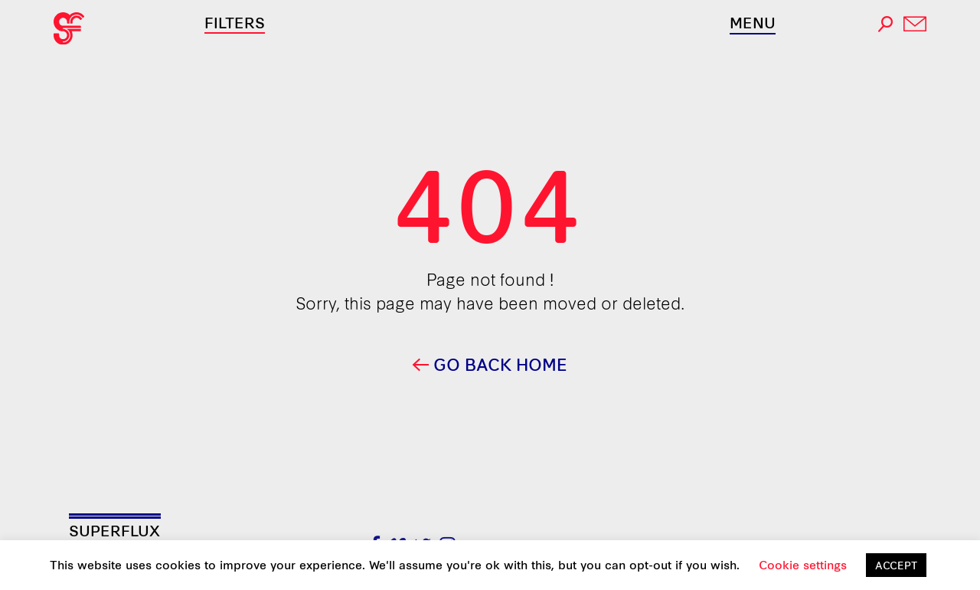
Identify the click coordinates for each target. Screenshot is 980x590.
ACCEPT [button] (896, 565)
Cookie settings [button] (803, 564)
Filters (234, 21)
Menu (753, 22)
